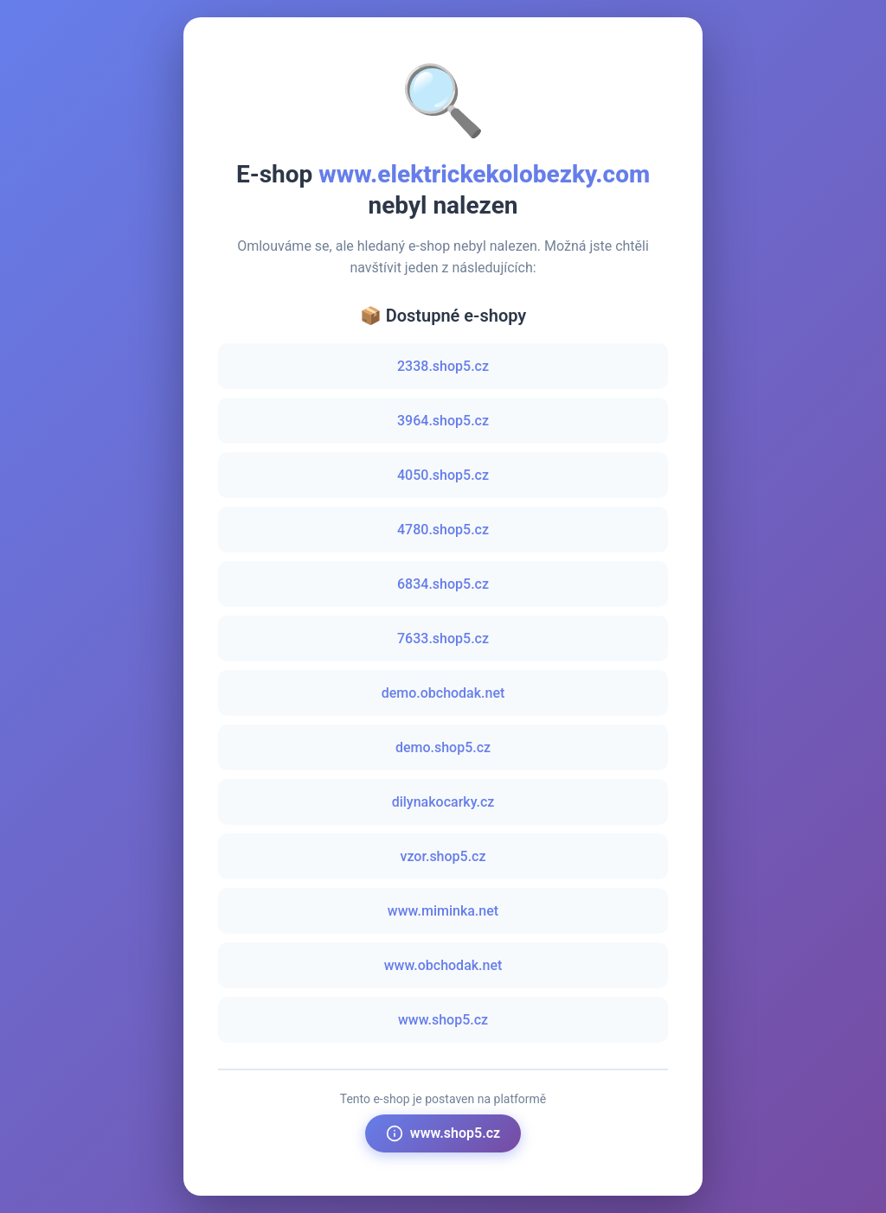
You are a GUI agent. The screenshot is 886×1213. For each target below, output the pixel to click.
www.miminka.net (443, 911)
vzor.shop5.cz (442, 856)
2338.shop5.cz (443, 366)
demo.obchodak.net (443, 693)
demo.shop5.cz (443, 747)
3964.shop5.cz (443, 420)
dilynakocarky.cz (443, 802)
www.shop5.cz (443, 1020)
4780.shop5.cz (443, 529)
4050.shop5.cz (443, 475)
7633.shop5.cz (443, 638)
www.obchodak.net (443, 965)
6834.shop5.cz (443, 584)
